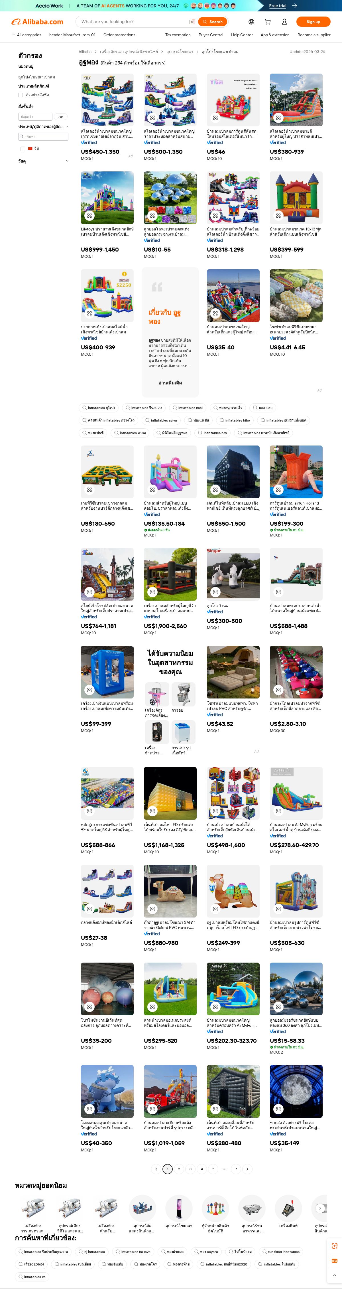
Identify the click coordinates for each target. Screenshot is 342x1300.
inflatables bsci (188, 408)
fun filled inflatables (281, 1252)
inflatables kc (32, 1277)
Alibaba (85, 51)
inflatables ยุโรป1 (98, 408)
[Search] (212, 21)
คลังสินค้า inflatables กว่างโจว (108, 420)
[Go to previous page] (156, 1169)
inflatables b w (212, 433)
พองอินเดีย (112, 1264)
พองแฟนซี (92, 433)
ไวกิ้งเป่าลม (240, 1252)
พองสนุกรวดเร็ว (227, 408)
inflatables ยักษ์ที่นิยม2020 (223, 1264)
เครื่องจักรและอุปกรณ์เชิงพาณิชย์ (129, 51)
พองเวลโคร (145, 1264)
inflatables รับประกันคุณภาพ (43, 1252)
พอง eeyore (206, 1252)
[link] (334, 1245)
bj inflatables (92, 1252)
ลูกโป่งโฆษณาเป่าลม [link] (220, 51)
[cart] (268, 22)
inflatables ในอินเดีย (276, 1264)
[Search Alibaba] (133, 22)
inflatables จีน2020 (144, 408)
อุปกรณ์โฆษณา (179, 51)
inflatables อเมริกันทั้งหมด (283, 420)
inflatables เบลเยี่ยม (73, 1264)
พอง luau (262, 408)
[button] (192, 21)
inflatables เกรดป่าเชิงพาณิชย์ (263, 433)
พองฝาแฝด (172, 1252)
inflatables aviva (161, 420)
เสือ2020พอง (31, 1264)
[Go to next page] (247, 1169)
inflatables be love (133, 1252)
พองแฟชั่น (198, 420)
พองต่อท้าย (178, 1264)
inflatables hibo (235, 420)
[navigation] (43, 611)
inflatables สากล (130, 433)
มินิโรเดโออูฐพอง (171, 433)
